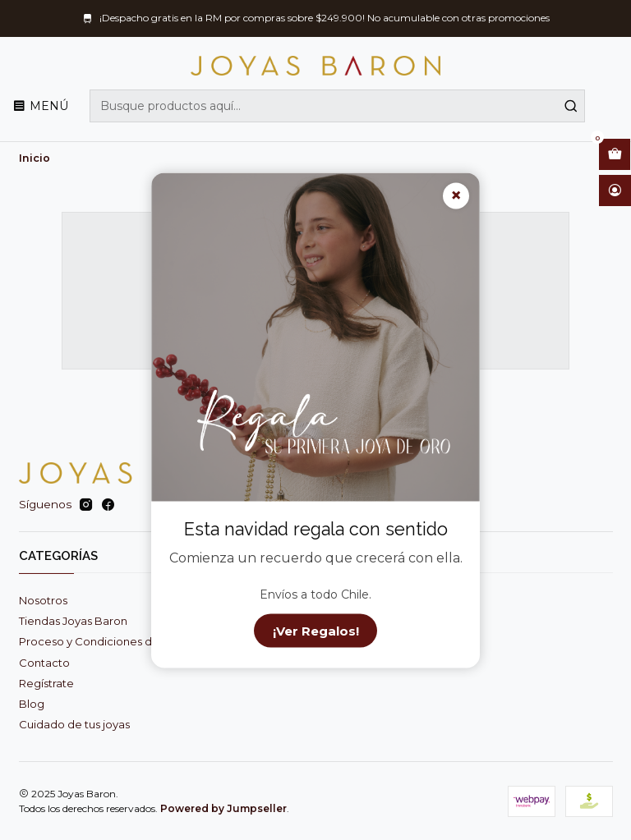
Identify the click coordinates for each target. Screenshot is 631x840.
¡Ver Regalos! (316, 630)
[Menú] (40, 105)
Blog (31, 703)
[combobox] (337, 106)
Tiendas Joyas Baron (73, 620)
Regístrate (46, 683)
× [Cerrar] (456, 196)
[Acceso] (615, 190)
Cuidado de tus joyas (74, 724)
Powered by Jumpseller (223, 808)
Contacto (44, 662)
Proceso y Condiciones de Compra (112, 641)
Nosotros (43, 600)
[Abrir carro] (614, 154)
